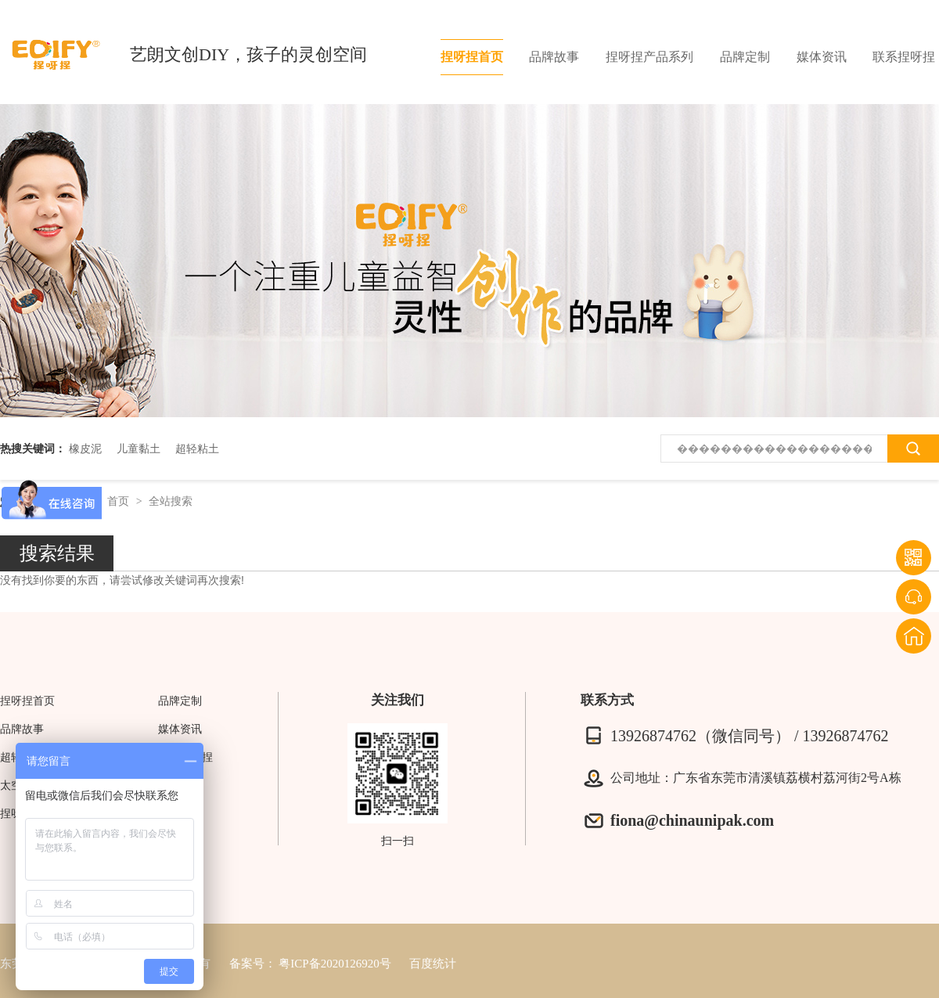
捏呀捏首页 (472, 56)
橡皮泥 (85, 448)
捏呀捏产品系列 (649, 56)
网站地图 (180, 785)
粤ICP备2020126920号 (334, 963)
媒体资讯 (822, 56)
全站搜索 (170, 501)
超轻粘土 (197, 448)
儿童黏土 (138, 448)
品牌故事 (554, 56)
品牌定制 (745, 56)
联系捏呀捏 (903, 56)
